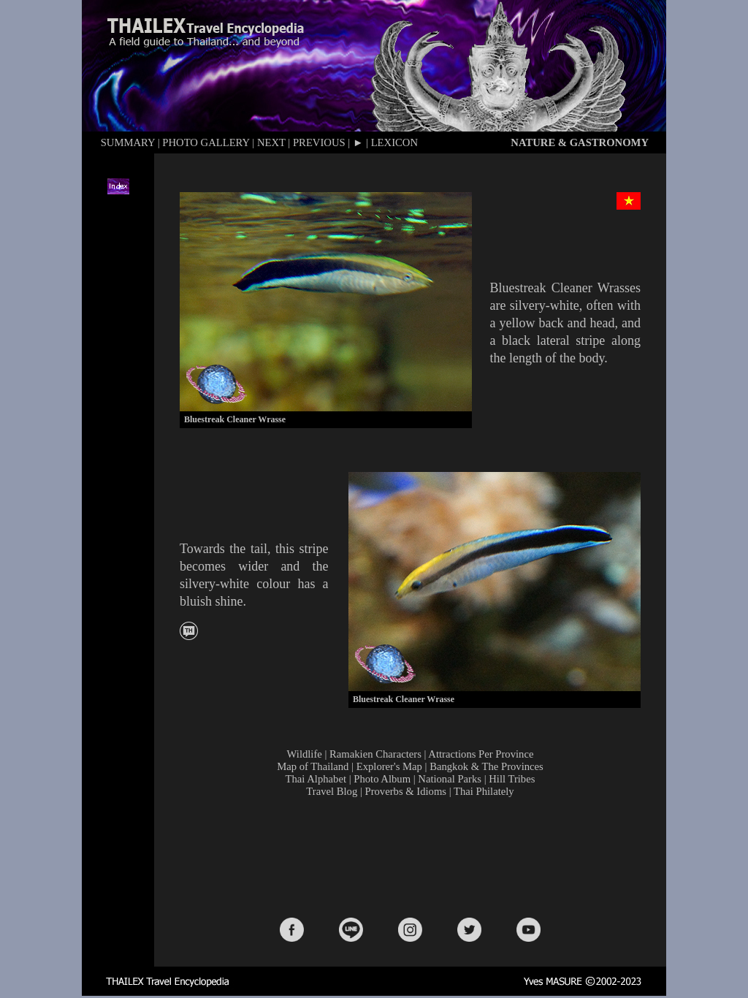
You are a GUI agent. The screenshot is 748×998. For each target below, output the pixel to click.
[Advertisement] (413, 856)
